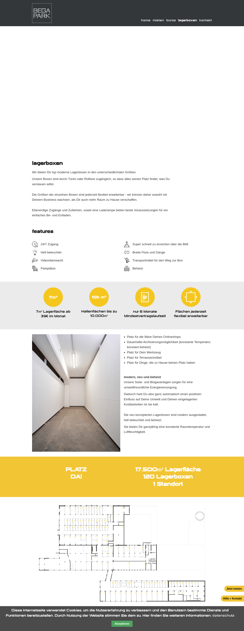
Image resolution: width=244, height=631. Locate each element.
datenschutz (223, 615)
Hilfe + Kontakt (232, 598)
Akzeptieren (122, 623)
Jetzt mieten (234, 588)
